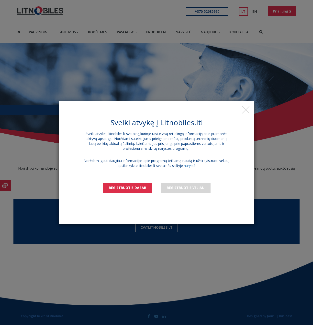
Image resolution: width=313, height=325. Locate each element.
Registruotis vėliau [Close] (185, 187)
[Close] (245, 109)
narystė (190, 165)
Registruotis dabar (127, 187)
